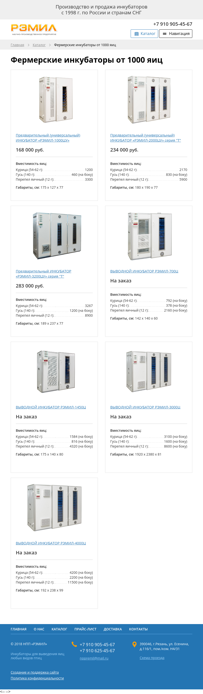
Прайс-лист (86, 629)
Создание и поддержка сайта (35, 672)
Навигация (179, 33)
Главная (17, 45)
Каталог (148, 33)
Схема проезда (152, 658)
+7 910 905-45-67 (173, 24)
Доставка (113, 629)
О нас (39, 629)
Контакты (138, 629)
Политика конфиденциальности (37, 678)
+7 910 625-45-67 (97, 650)
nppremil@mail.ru (94, 658)
